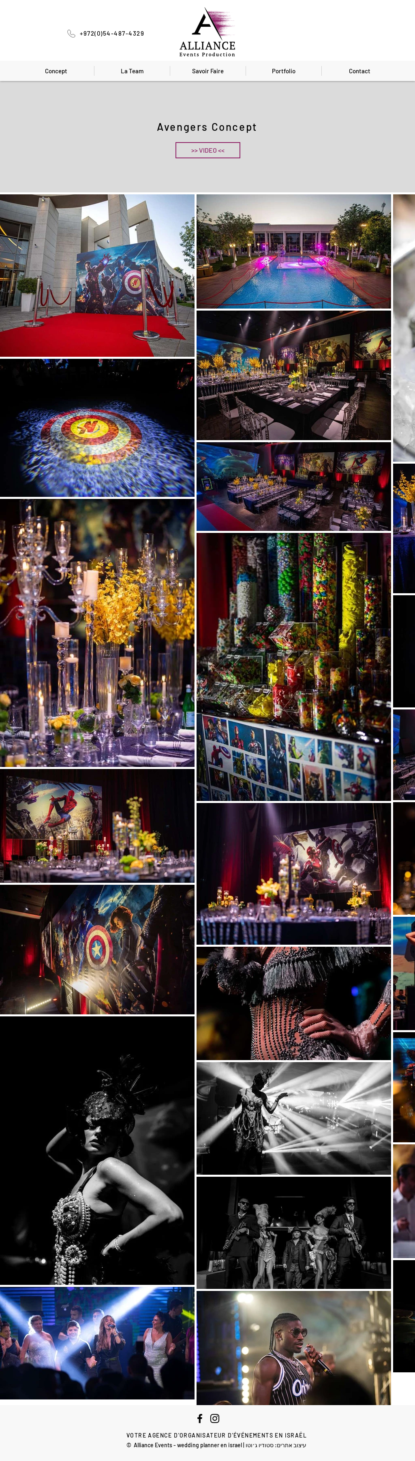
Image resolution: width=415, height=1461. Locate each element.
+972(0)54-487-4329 (112, 33)
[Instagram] (215, 1418)
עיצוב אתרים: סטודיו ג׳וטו (276, 1445)
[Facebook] (200, 1418)
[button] (207, 150)
